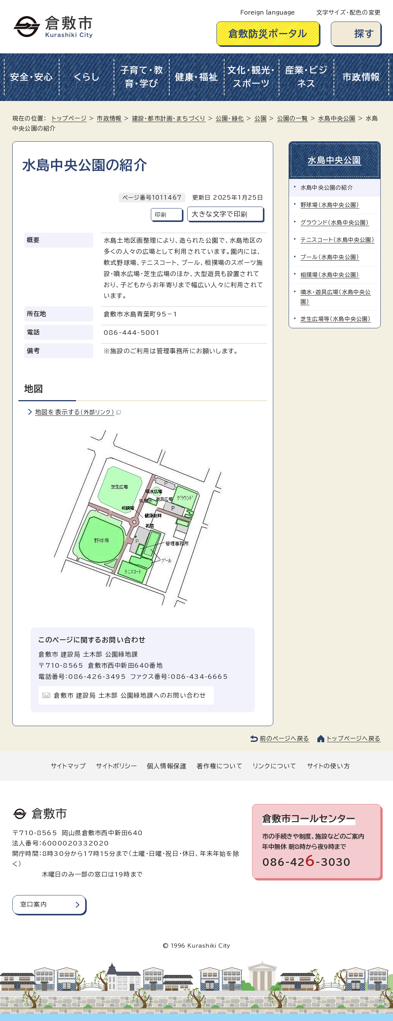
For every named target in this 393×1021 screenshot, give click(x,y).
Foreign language (267, 12)
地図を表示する (78, 412)
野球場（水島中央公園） (330, 205)
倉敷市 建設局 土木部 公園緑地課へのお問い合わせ (130, 695)
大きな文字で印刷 (220, 214)
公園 (260, 118)
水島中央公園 (336, 118)
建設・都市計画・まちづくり (169, 118)
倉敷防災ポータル (268, 33)
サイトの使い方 (328, 766)
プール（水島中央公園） (330, 257)
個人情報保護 (167, 766)
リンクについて (275, 766)
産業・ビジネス (306, 77)
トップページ (69, 118)
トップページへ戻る (354, 738)
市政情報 (361, 77)
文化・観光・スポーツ (251, 77)
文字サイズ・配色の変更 (348, 12)
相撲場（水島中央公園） (330, 275)
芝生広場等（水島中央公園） (336, 319)
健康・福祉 (196, 77)
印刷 (161, 214)
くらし (86, 77)
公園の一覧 (292, 118)
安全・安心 (31, 77)
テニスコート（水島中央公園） (338, 240)
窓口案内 (33, 904)
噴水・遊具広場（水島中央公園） (336, 296)
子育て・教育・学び (141, 77)
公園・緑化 (230, 118)
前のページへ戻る (284, 738)
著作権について (219, 766)
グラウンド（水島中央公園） (335, 222)
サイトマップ (68, 766)
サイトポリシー (116, 766)
